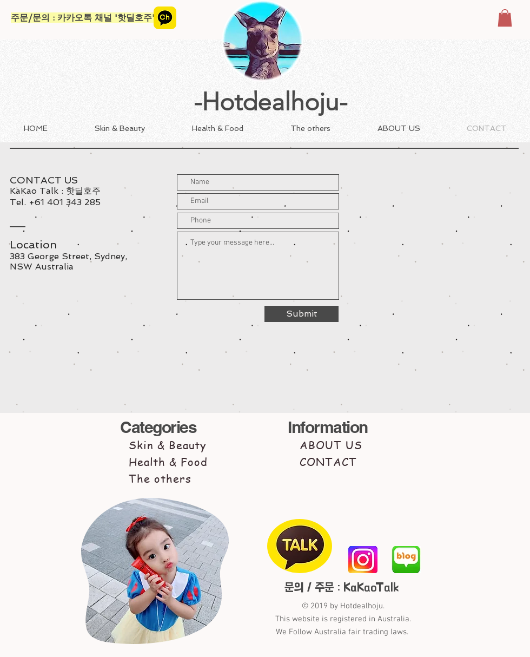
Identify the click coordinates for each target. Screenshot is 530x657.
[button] (505, 18)
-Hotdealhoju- (270, 102)
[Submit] (301, 314)
